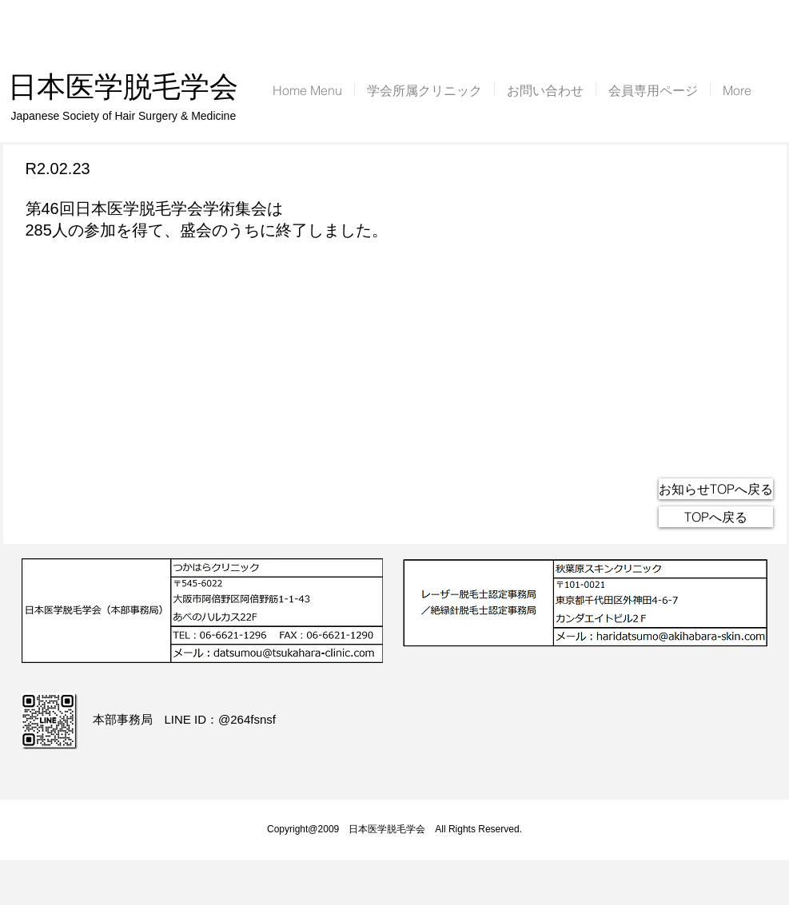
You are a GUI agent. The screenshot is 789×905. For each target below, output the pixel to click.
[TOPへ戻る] (716, 516)
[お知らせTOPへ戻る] (716, 488)
